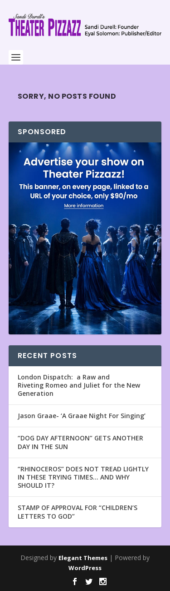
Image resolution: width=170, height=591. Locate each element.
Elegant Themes (82, 558)
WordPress (85, 568)
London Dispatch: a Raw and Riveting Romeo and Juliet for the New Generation (79, 385)
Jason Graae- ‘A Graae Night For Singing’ (82, 415)
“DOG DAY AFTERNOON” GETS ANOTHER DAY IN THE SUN (80, 442)
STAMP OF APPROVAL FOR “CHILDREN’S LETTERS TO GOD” (77, 511)
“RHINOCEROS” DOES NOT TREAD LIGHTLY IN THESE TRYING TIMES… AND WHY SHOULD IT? (83, 477)
